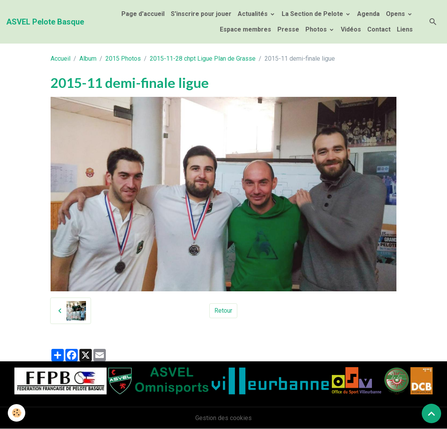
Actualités (253, 14)
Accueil (60, 58)
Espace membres (244, 29)
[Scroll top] (431, 413)
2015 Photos (123, 58)
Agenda (368, 14)
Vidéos (351, 29)
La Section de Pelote (313, 14)
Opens (396, 14)
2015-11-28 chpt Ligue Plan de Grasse (203, 58)
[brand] (45, 22)
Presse (288, 29)
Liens (405, 29)
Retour (223, 310)
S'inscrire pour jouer (201, 14)
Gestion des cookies (223, 418)
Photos (316, 29)
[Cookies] (16, 413)
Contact (379, 29)
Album (87, 58)
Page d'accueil (143, 14)
